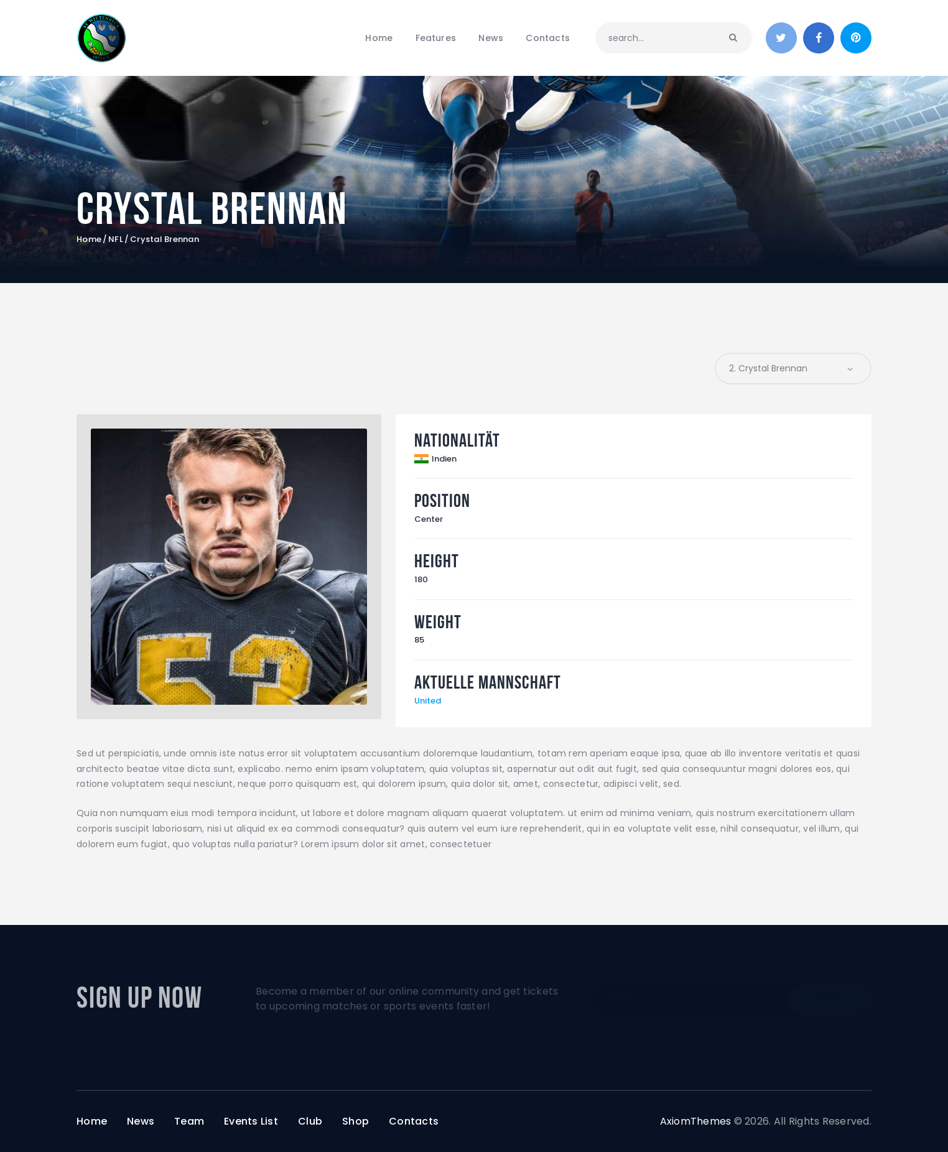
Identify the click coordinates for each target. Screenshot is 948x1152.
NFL (115, 239)
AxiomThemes (696, 1121)
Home (89, 239)
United (427, 701)
